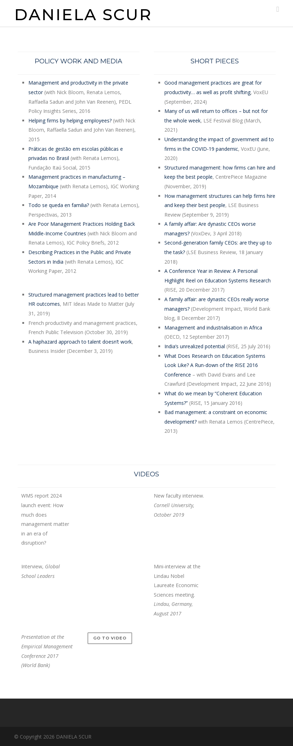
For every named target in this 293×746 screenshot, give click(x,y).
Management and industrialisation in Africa (213, 327)
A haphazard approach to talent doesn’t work (80, 341)
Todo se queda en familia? (58, 205)
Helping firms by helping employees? (70, 120)
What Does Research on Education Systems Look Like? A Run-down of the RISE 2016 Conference (214, 365)
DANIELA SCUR (83, 14)
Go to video (109, 638)
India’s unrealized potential (194, 346)
